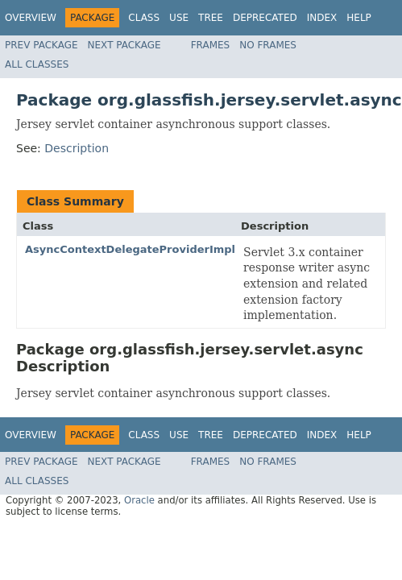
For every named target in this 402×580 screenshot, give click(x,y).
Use (179, 17)
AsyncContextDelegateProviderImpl (130, 249)
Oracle (139, 500)
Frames (210, 45)
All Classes (36, 64)
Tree (210, 17)
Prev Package (41, 45)
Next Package (124, 45)
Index (322, 17)
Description (76, 148)
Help (358, 17)
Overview (30, 17)
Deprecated (265, 17)
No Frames (267, 45)
